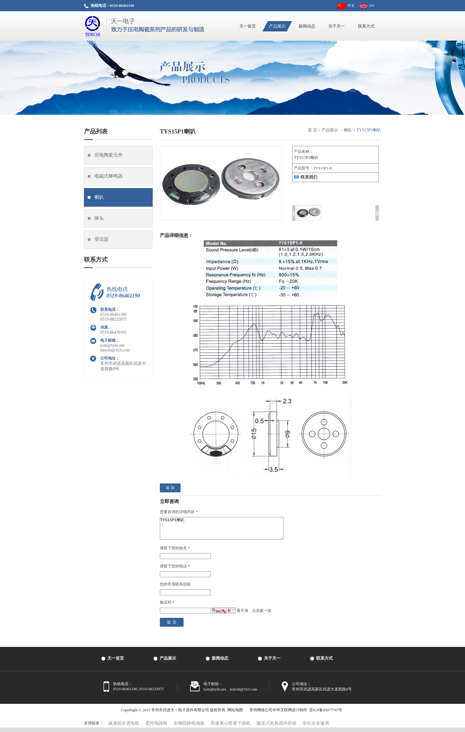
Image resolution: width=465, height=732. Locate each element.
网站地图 (235, 714)
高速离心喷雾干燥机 (231, 727)
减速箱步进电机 (123, 727)
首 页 (312, 130)
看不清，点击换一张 (254, 615)
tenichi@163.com (115, 350)
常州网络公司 (261, 714)
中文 (346, 6)
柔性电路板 (156, 727)
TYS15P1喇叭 (229, 530)
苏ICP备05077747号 (325, 714)
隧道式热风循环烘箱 (277, 727)
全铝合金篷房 (315, 727)
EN (366, 6)
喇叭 (348, 130)
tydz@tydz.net (112, 345)
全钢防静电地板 (189, 727)
